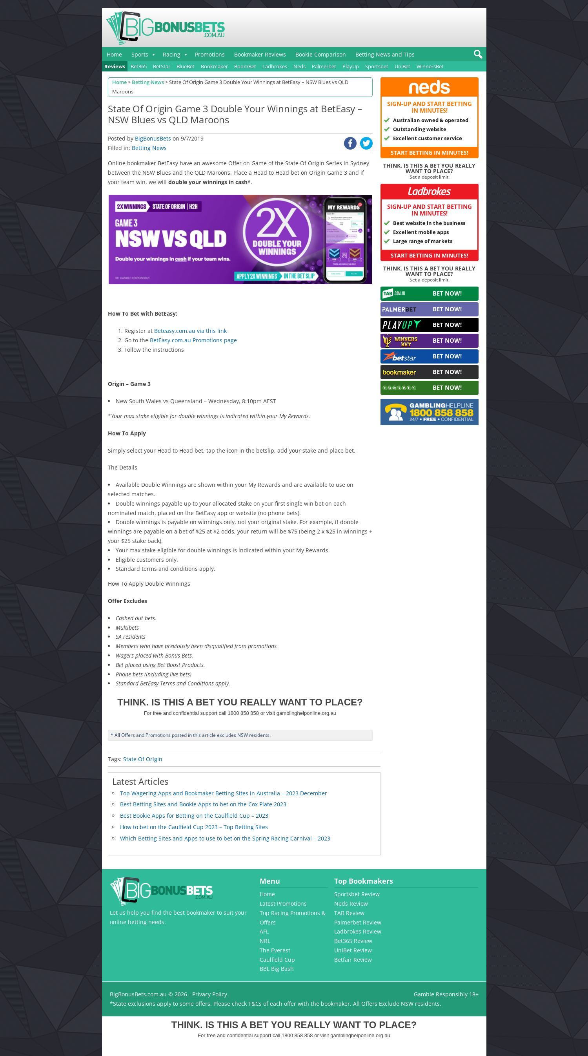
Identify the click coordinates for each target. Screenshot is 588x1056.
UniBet (402, 66)
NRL (265, 941)
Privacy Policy (209, 994)
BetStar (161, 66)
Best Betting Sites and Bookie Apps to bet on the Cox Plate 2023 (203, 804)
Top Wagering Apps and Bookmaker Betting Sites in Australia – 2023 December (223, 793)
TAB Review (349, 913)
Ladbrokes (274, 66)
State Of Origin (142, 759)
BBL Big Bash (277, 968)
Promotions (210, 54)
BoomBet (245, 66)
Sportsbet (376, 66)
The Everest (275, 950)
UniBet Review (353, 950)
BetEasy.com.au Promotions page (193, 340)
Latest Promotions (283, 903)
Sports (139, 54)
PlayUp (350, 66)
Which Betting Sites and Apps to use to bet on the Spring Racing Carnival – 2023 (225, 838)
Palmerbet (324, 66)
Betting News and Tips (385, 54)
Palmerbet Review (357, 922)
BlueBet (186, 66)
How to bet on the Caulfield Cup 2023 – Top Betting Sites (194, 827)
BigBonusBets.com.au (138, 994)
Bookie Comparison (320, 54)
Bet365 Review (353, 941)
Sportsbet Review (357, 894)
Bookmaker (214, 66)
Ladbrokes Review (357, 931)
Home (114, 54)
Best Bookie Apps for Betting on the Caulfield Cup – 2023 (194, 815)
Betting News (149, 148)
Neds (299, 66)
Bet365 (139, 66)
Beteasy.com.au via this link (190, 330)
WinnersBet (430, 66)
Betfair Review (353, 959)
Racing (171, 54)
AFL (264, 931)
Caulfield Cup (277, 959)
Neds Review (351, 903)
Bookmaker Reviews (260, 54)
